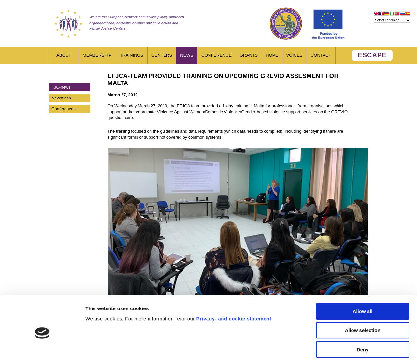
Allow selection (362, 300)
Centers (161, 55)
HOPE (272, 55)
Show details (342, 348)
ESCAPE (372, 55)
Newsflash (61, 98)
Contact (321, 55)
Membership (97, 55)
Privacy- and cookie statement (233, 288)
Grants (249, 55)
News (186, 55)
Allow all (363, 281)
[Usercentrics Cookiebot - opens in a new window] (42, 348)
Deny (363, 319)
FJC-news (61, 87)
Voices (294, 55)
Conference (216, 55)
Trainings (131, 55)
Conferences (63, 108)
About (63, 55)
